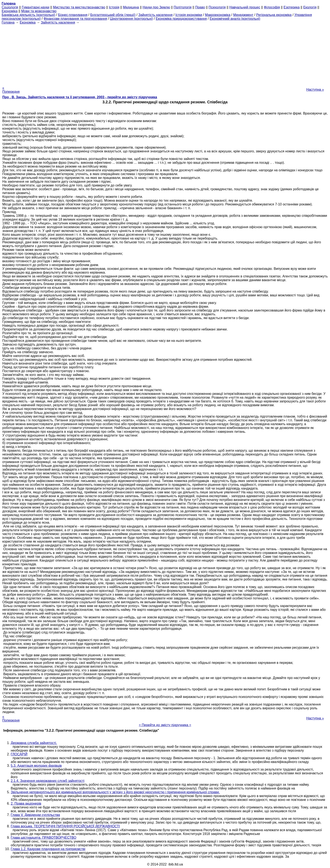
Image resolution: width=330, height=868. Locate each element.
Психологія (217, 7)
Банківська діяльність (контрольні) (28, 15)
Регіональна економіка (273, 15)
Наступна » (315, 89)
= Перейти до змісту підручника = (165, 725)
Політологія (183, 7)
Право (200, 7)
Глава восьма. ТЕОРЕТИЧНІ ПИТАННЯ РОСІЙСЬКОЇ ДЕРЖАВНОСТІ (65, 826)
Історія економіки (188, 15)
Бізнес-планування (73, 15)
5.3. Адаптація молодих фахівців (36, 765)
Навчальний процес (244, 7)
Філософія (272, 7)
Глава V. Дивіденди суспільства (35, 815)
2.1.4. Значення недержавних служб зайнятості (47, 781)
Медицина (131, 7)
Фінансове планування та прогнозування (75, 18)
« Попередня (11, 89)
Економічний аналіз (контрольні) (235, 18)
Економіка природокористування (181, 18)
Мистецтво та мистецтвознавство (79, 7)
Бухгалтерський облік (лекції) (113, 15)
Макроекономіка (217, 15)
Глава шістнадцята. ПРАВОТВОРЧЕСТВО (43, 837)
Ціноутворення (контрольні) (131, 18)
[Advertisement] (165, 53)
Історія (114, 7)
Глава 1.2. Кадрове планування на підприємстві (48, 849)
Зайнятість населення (155, 15)
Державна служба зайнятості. (34, 743)
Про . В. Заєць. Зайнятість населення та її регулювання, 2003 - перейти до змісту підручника (79, 97)
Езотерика (291, 7)
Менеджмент (243, 15)
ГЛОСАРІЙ (19, 754)
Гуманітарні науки (35, 7)
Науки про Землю (156, 7)
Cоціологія (10, 7)
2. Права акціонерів (26, 803)
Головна (8, 22)
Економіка (9, 11)
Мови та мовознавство (39, 11)
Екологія (310, 7)
